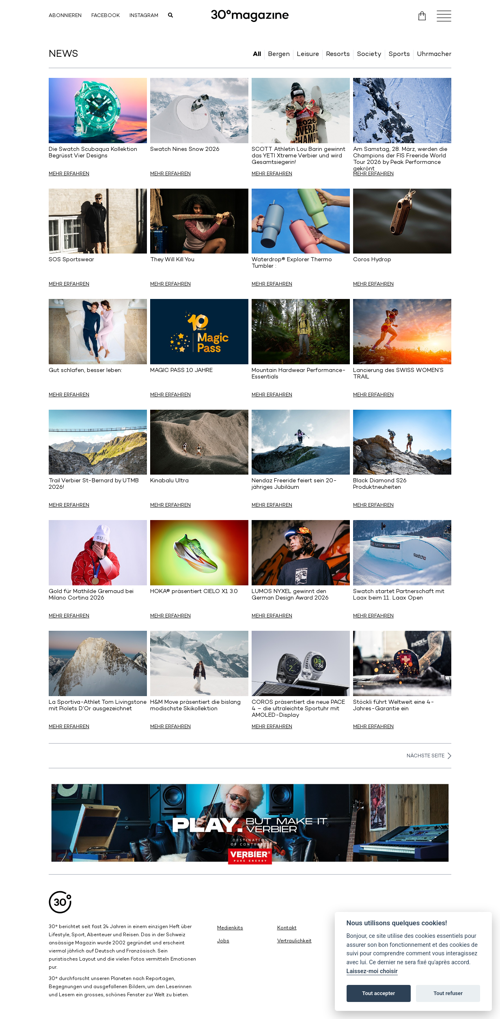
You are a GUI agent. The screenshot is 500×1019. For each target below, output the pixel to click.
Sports (399, 54)
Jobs (223, 941)
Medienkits (230, 928)
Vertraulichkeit (294, 941)
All (257, 54)
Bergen (279, 54)
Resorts (338, 54)
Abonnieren (65, 16)
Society (369, 54)
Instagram (143, 16)
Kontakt (287, 928)
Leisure (308, 54)
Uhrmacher (434, 54)
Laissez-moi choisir (372, 971)
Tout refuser (448, 993)
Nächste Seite (429, 755)
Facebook (105, 16)
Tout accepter (378, 993)
